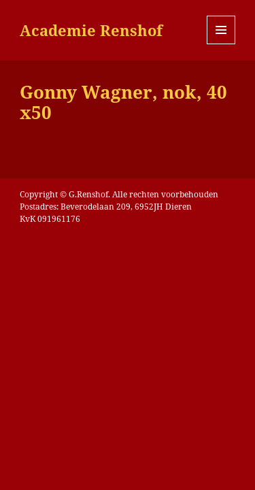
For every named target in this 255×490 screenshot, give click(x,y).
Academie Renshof (91, 30)
